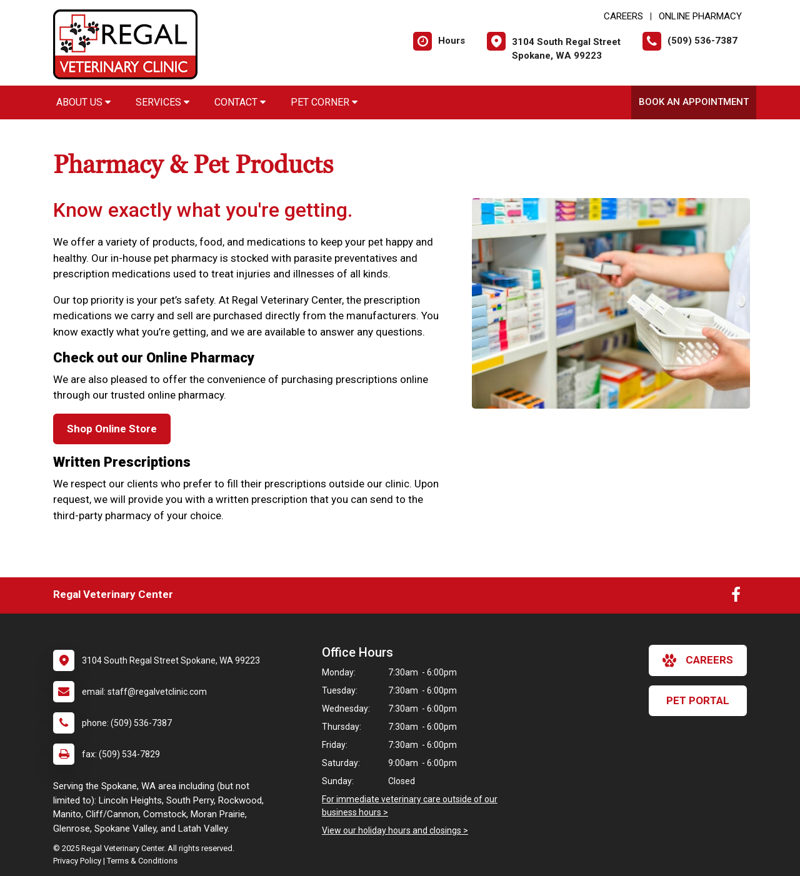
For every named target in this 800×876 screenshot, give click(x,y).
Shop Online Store (112, 428)
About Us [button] (83, 102)
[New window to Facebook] (736, 597)
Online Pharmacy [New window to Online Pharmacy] (700, 16)
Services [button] (162, 102)
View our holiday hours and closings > (395, 830)
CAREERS (623, 16)
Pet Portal (697, 700)
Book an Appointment (694, 101)
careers (697, 660)
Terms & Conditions (142, 860)
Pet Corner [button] (324, 102)
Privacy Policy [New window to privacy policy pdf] (77, 860)
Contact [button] (240, 102)
